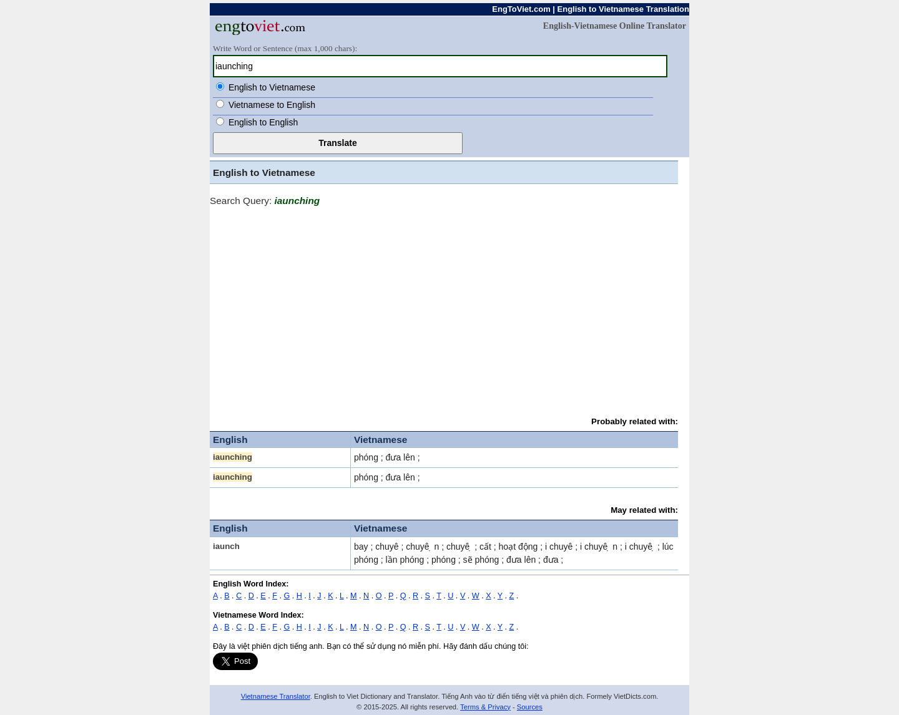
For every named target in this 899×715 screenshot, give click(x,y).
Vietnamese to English (271, 105)
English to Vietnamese (271, 87)
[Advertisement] (444, 305)
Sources (530, 707)
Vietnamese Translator (275, 696)
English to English (263, 122)
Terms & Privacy (485, 707)
